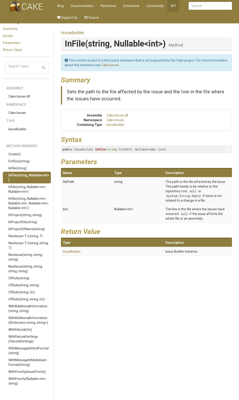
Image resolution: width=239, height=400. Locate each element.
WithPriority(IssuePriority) (27, 372)
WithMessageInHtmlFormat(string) (28, 350)
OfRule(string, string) (23, 285)
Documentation (82, 6)
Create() (14, 154)
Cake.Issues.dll (19, 96)
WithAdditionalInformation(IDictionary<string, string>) (28, 320)
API (173, 6)
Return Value (12, 50)
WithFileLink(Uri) (20, 329)
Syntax (8, 36)
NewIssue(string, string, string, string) (25, 269)
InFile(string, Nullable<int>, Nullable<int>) (27, 189)
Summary (10, 29)
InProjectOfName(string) (26, 229)
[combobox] (210, 6)
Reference (108, 6)
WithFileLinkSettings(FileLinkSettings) (23, 339)
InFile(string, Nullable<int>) (28, 177)
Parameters (12, 43)
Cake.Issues (17, 113)
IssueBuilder (17, 129)
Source (91, 17)
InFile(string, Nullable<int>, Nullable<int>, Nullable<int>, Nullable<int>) (28, 203)
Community (155, 6)
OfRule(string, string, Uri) (26, 299)
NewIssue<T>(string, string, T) (28, 245)
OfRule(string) (18, 278)
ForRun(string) (19, 161)
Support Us (67, 17)
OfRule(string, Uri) (21, 292)
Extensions (131, 6)
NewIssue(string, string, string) (25, 257)
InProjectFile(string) (22, 222)
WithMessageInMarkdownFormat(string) (27, 362)
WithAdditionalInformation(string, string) (27, 308)
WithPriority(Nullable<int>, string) (27, 381)
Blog (60, 6)
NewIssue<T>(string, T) (25, 236)
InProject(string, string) (25, 215)
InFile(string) (17, 168)
